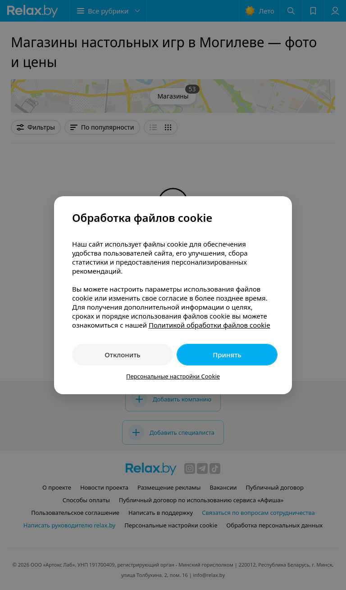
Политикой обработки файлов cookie (209, 324)
